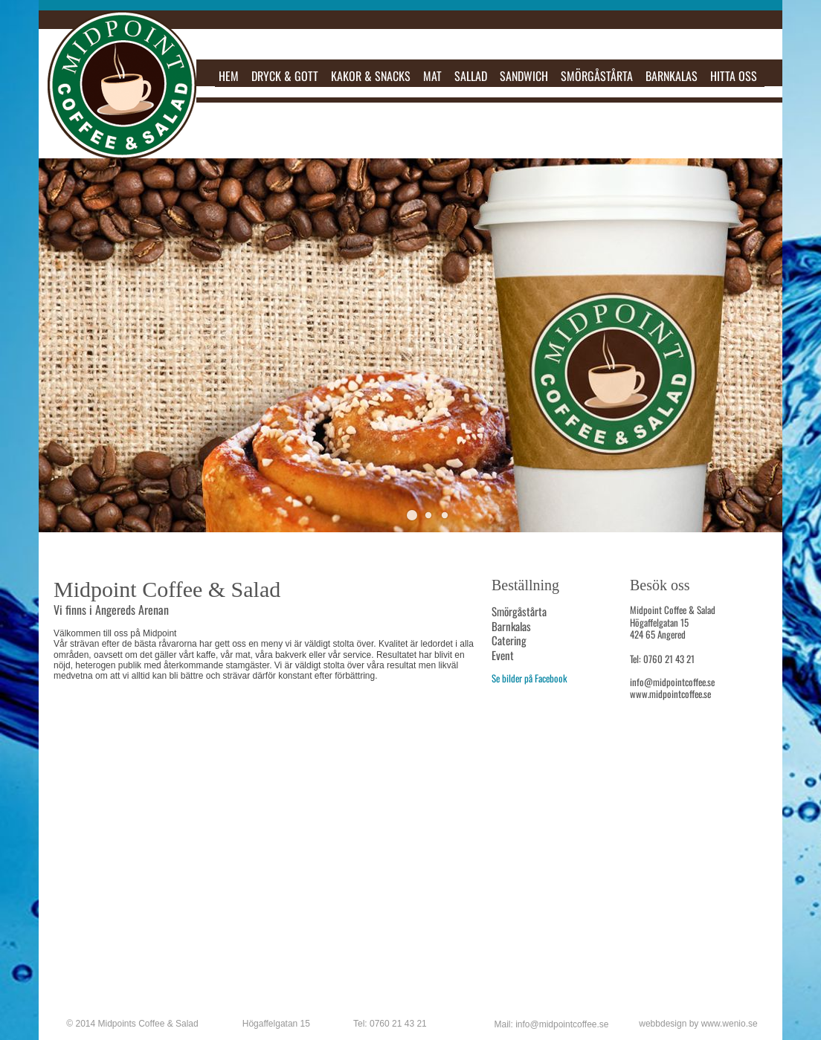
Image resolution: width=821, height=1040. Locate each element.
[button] (412, 515)
